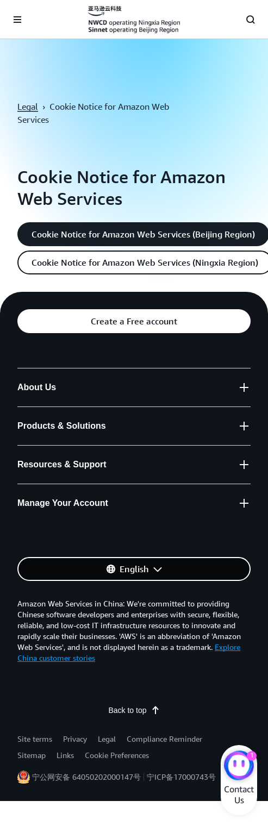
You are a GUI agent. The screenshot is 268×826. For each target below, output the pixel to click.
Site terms (34, 738)
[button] (134, 321)
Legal (27, 106)
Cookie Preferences (117, 755)
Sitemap (31, 755)
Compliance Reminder (164, 738)
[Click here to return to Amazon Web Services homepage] (133, 19)
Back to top (133, 710)
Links (65, 755)
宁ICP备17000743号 (181, 776)
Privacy (75, 738)
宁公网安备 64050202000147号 (86, 776)
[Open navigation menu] (17, 19)
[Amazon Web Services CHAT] (239, 766)
